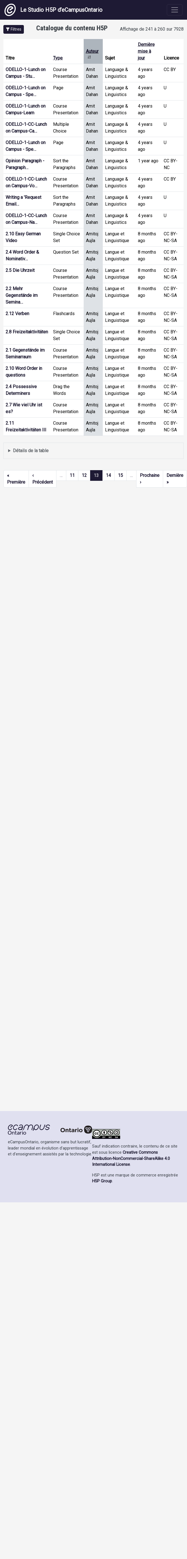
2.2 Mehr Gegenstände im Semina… (22, 295)
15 (120, 475)
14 (108, 475)
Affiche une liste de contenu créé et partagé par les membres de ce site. (93, 451)
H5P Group (102, 1181)
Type (58, 58)
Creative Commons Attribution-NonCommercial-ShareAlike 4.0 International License (131, 1158)
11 (72, 475)
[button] (13, 29)
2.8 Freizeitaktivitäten (27, 331)
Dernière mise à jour (146, 51)
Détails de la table (31, 450)
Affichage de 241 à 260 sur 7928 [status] (152, 29)
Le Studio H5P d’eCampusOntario (53, 10)
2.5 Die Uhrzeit (20, 270)
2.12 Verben (17, 313)
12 (84, 475)
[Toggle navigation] (175, 9)
